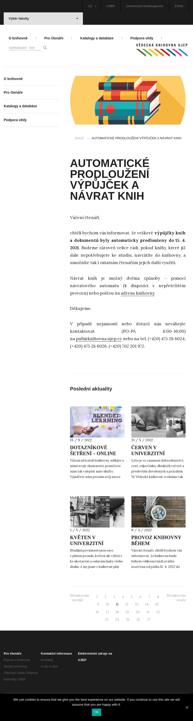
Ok (96, 712)
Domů (79, 138)
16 (97, 612)
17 (107, 612)
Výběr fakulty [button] (43, 18)
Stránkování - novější (79, 597)
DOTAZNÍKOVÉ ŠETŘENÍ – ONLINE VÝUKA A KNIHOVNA (95, 453)
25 (127, 619)
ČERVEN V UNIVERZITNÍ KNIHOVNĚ (148, 453)
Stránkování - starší (176, 597)
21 (147, 612)
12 (126, 604)
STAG (178, 6)
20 (138, 612)
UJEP (110, 6)
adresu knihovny (137, 293)
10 (107, 604)
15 (156, 604)
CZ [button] (92, 6)
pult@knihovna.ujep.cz (99, 338)
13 (136, 604)
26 (138, 619)
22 (158, 612)
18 (117, 612)
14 (146, 604)
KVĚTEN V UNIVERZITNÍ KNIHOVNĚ (87, 543)
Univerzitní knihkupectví (144, 6)
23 (106, 619)
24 (117, 619)
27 (148, 619)
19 (127, 612)
